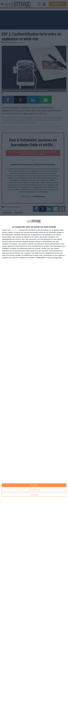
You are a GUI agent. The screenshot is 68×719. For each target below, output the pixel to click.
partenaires (14, 230)
